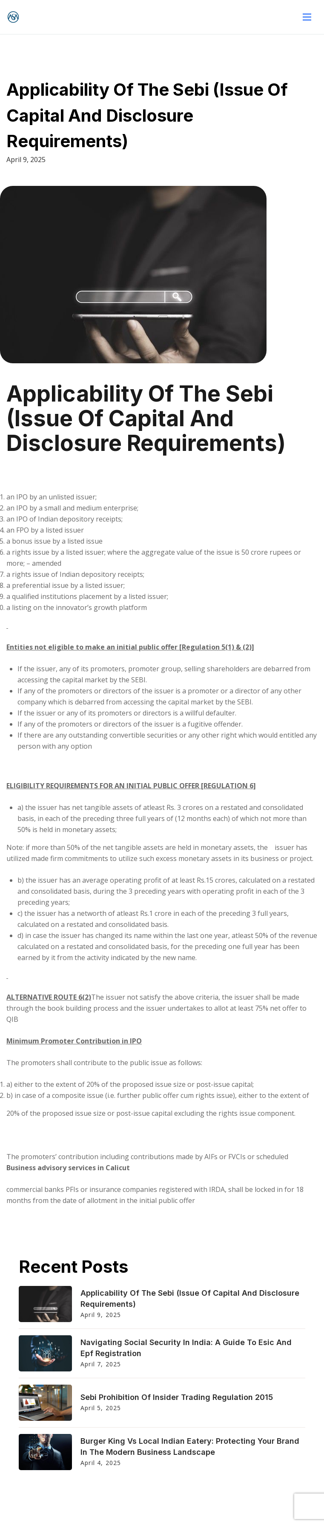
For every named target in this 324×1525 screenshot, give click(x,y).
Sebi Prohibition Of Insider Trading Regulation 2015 (176, 1397)
